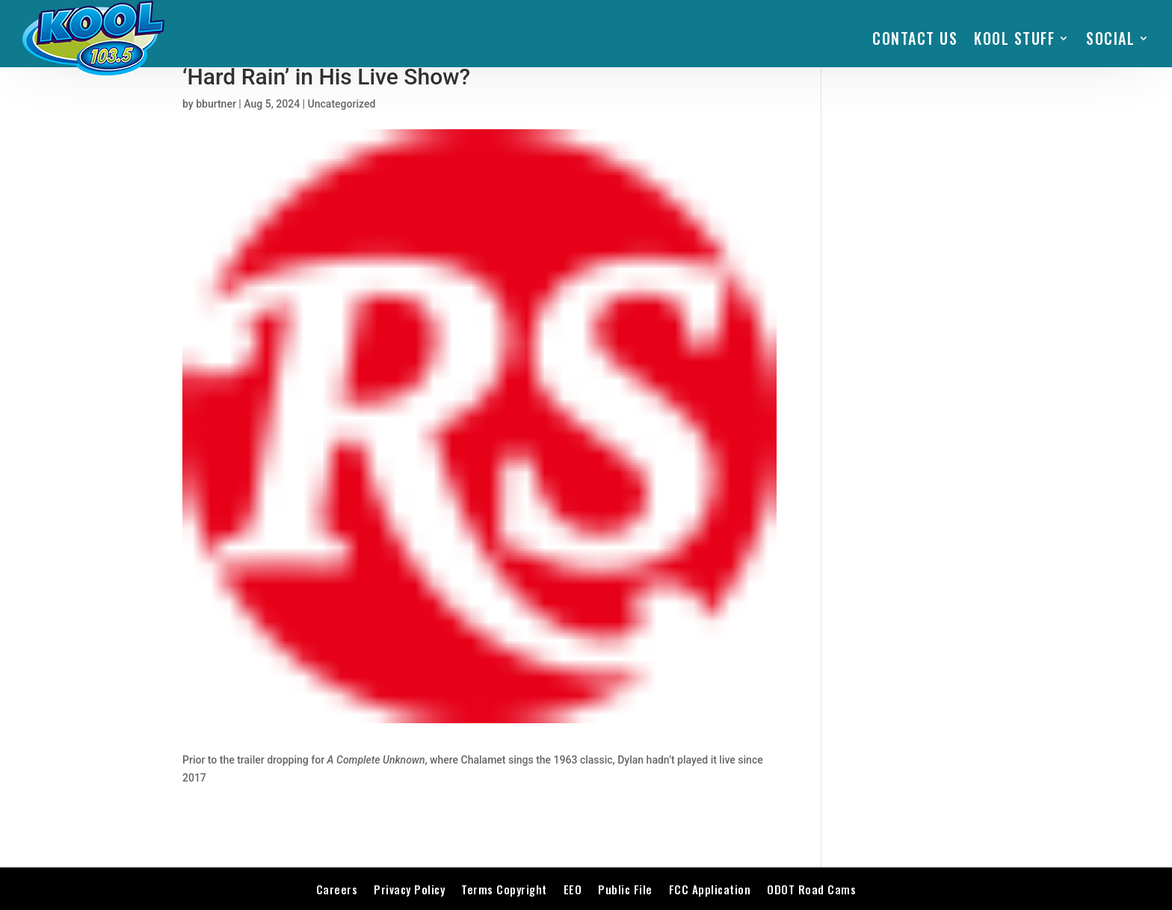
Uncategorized (342, 104)
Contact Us (914, 38)
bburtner (216, 104)
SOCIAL (1110, 38)
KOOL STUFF (1014, 38)
